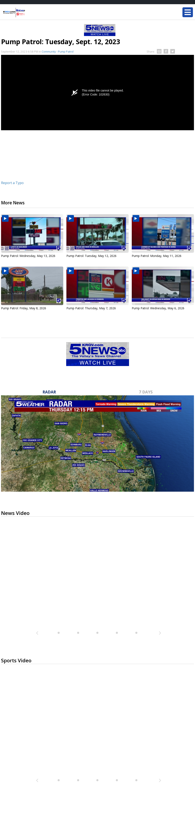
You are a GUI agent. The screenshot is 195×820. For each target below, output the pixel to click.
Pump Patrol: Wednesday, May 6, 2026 (158, 308)
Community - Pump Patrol (58, 51)
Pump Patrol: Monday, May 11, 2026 (156, 256)
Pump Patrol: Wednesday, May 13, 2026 (28, 256)
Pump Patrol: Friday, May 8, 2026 (23, 308)
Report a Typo (12, 183)
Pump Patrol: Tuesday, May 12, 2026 (91, 256)
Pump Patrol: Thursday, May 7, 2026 (91, 308)
